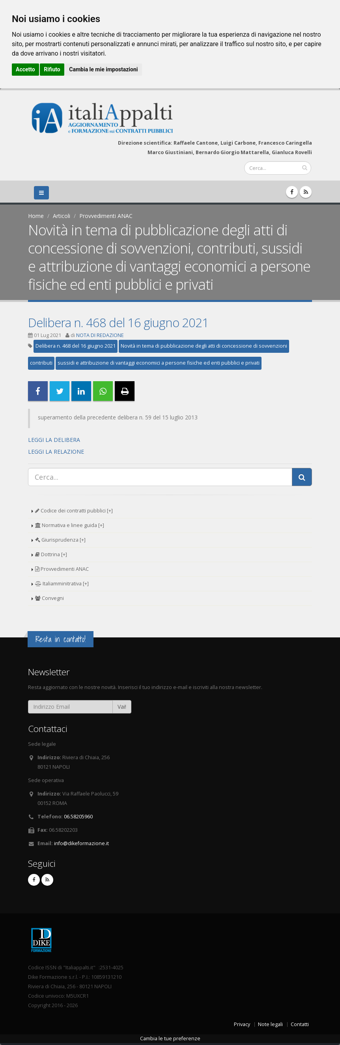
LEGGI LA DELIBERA (54, 439)
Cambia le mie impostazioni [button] (103, 69)
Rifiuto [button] (52, 69)
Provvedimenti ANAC (106, 216)
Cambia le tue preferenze (170, 1038)
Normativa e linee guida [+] (69, 525)
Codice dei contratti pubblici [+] (74, 510)
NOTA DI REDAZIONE (100, 335)
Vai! (122, 706)
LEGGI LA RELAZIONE (56, 451)
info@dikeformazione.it (81, 843)
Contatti (300, 1024)
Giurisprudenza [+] (60, 539)
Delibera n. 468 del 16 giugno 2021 (118, 322)
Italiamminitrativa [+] (62, 583)
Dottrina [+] (51, 554)
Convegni (49, 598)
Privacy (242, 1024)
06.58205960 (78, 816)
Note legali (270, 1024)
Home (36, 216)
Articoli (61, 216)
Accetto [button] (25, 69)
